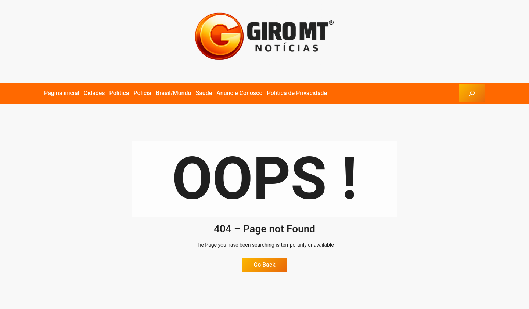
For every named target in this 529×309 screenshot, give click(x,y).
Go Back (264, 264)
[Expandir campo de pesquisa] (472, 93)
